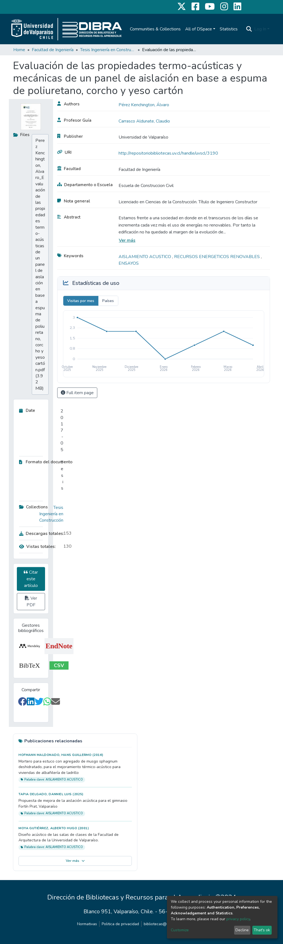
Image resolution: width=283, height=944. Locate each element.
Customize (180, 930)
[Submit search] (249, 29)
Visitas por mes (80, 300)
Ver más (127, 240)
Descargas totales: (40, 533)
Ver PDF (31, 601)
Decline (242, 930)
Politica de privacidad (120, 924)
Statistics (229, 29)
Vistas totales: (37, 546)
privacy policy (238, 919)
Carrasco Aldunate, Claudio (144, 121)
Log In (260, 29)
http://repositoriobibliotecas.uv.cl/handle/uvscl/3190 (168, 153)
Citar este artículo (31, 579)
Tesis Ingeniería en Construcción (107, 50)
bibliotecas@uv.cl (159, 924)
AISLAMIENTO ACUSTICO (145, 257)
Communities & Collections (155, 29)
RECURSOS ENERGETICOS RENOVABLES (217, 257)
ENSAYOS (129, 263)
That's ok (262, 930)
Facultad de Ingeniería (53, 50)
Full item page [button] (77, 393)
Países (108, 300)
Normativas (87, 924)
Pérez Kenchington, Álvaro (144, 105)
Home (19, 50)
